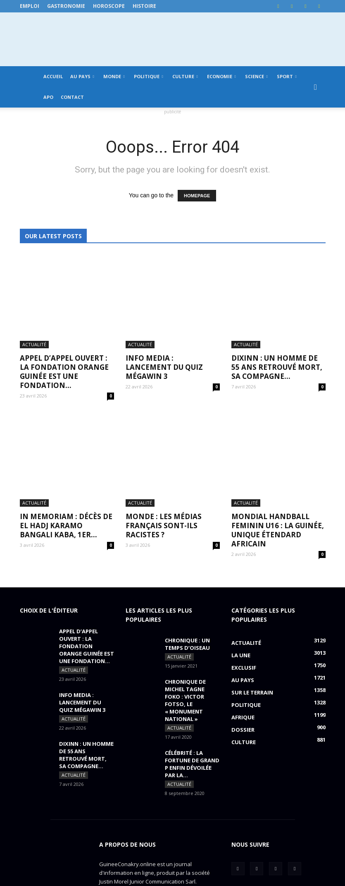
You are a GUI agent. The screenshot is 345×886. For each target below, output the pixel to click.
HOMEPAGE (197, 195)
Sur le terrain (252, 597)
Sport (287, 76)
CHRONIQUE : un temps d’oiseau (187, 548)
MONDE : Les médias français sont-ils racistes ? (164, 430)
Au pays (82, 76)
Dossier (243, 634)
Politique (148, 76)
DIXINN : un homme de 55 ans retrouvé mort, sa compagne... (276, 319)
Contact (72, 97)
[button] (316, 87)
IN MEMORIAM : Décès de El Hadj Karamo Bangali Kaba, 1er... (66, 430)
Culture (185, 76)
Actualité (34, 297)
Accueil (53, 76)
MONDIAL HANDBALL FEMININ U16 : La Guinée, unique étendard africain (277, 434)
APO (48, 97)
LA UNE (240, 559)
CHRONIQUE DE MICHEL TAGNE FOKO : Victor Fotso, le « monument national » (185, 604)
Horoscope (109, 6)
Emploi (29, 6)
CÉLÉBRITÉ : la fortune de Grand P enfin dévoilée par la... (192, 668)
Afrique (243, 621)
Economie (221, 76)
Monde (114, 76)
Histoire (144, 6)
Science (256, 76)
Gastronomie (66, 6)
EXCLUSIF (243, 572)
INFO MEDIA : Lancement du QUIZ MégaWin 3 (164, 319)
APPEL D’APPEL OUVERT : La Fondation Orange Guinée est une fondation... (64, 324)
